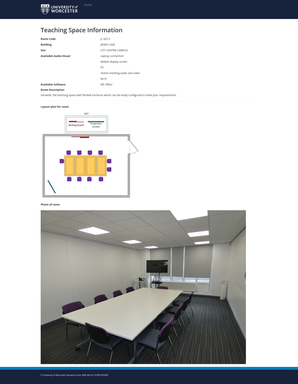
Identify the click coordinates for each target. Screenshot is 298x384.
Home (88, 5)
